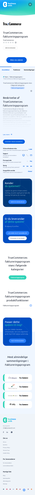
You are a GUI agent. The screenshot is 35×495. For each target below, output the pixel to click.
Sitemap (5, 484)
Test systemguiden (17, 341)
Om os (4, 442)
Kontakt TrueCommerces (14, 141)
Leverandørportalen (8, 465)
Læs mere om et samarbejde (17, 233)
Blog (4, 475)
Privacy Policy (6, 447)
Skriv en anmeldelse (10, 48)
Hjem (6, 77)
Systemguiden (6, 478)
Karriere (5, 444)
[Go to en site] (24, 490)
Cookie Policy (6, 453)
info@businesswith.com (9, 428)
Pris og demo (16, 60)
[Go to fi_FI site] (13, 490)
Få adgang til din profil (17, 238)
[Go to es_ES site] (31, 490)
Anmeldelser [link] (6, 70)
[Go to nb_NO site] (10, 490)
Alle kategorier (7, 481)
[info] (15, 42)
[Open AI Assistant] (12, 432)
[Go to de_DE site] (16, 490)
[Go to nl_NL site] (28, 490)
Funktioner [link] (16, 70)
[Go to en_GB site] (20, 490)
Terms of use (6, 450)
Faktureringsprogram (16, 77)
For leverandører (7, 463)
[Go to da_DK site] (6, 490)
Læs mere (7, 134)
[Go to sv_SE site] (3, 490)
